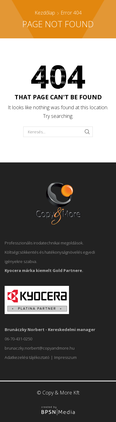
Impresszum (65, 357)
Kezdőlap (45, 12)
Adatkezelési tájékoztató (27, 357)
